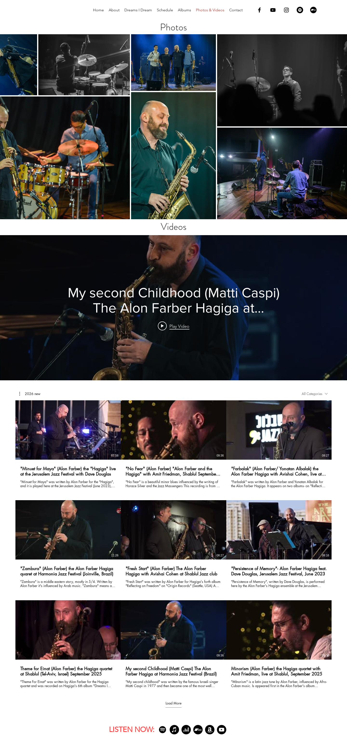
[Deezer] (186, 729)
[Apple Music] (174, 729)
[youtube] (273, 10)
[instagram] (286, 10)
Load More (173, 703)
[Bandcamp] (313, 10)
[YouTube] (221, 729)
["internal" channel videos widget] (173, 307)
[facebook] (259, 10)
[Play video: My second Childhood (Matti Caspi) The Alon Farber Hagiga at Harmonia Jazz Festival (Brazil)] (173, 326)
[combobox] (315, 394)
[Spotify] (300, 10)
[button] (29, 394)
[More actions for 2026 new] (29, 394)
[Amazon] (209, 729)
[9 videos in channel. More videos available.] (173, 544)
